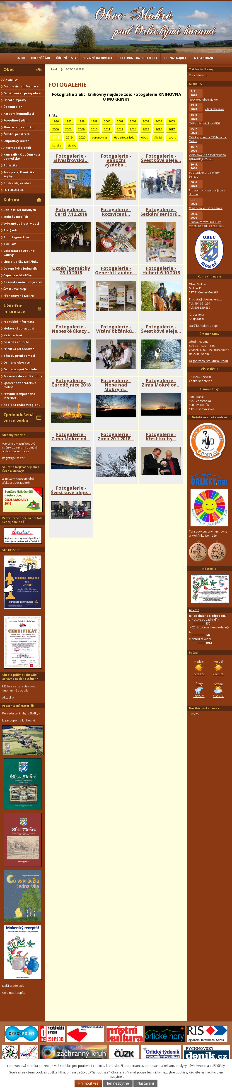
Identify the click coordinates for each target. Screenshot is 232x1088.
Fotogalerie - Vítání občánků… (116, 329)
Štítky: (53, 115)
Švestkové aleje (15, 289)
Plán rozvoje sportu (18, 127)
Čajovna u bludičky (17, 275)
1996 (55, 121)
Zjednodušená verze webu (18, 418)
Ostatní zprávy (14, 100)
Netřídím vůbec (201, 639)
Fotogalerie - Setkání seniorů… (160, 211)
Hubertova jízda (124, 137)
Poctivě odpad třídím (205, 620)
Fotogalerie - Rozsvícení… (116, 211)
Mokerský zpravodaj (18, 328)
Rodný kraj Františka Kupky (18, 174)
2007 (68, 129)
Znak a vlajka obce (17, 183)
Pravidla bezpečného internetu (19, 396)
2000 (107, 121)
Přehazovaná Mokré (18, 296)
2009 (81, 129)
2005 (172, 121)
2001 (120, 121)
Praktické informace (18, 322)
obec (144, 137)
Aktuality (10, 79)
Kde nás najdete (176, 58)
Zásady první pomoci (19, 356)
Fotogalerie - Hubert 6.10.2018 (161, 270)
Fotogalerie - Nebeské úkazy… (71, 329)
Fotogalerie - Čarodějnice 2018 (71, 382)
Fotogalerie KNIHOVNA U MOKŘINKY (142, 97)
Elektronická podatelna (138, 58)
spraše (56, 145)
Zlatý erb (10, 230)
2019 (69, 137)
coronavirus (99, 137)
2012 (120, 129)
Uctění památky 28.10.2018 (71, 270)
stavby (72, 145)
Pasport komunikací (18, 114)
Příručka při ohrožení (19, 349)
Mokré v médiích (15, 217)
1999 (94, 121)
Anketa (194, 610)
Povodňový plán (15, 120)
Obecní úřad (40, 58)
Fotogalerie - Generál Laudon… (116, 270)
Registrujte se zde (13, 458)
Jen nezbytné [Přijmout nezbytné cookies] (118, 1083)
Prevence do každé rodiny (22, 376)
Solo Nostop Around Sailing (19, 253)
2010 (94, 129)
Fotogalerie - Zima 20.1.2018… (116, 436)
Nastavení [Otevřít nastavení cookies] (145, 1083)
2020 (82, 137)
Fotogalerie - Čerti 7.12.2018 (71, 211)
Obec (8, 69)
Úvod (21, 58)
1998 (81, 121)
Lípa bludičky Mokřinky (20, 262)
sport (172, 137)
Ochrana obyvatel (17, 362)
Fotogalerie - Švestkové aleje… (161, 158)
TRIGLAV (9, 244)
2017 (172, 129)
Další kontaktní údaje (203, 326)
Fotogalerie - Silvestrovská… (71, 158)
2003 (146, 121)
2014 (133, 129)
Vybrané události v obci (21, 223)
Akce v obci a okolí (17, 148)
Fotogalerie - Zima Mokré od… (161, 382)
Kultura (11, 200)
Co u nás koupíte (16, 342)
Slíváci (158, 137)
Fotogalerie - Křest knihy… (161, 436)
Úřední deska (66, 58)
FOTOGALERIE (13, 190)
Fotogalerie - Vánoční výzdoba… (116, 160)
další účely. (217, 1065)
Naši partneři (13, 335)
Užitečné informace (14, 309)
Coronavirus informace (21, 86)
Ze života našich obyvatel (22, 282)
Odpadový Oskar (16, 141)
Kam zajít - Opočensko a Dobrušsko (21, 156)
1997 (68, 121)
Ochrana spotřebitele (20, 369)
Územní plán (12, 107)
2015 (146, 129)
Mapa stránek (204, 58)
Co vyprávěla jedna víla (20, 268)
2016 (159, 129)
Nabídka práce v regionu (22, 405)
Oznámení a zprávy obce (22, 93)
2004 (159, 121)
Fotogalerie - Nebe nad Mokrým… (116, 384)
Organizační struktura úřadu (208, 361)
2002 (133, 121)
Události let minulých (19, 210)
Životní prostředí (16, 134)
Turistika (10, 165)
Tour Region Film (16, 237)
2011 (107, 129)
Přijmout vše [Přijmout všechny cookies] (88, 1083)
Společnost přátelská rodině (19, 385)
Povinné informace (97, 58)
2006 (55, 129)
